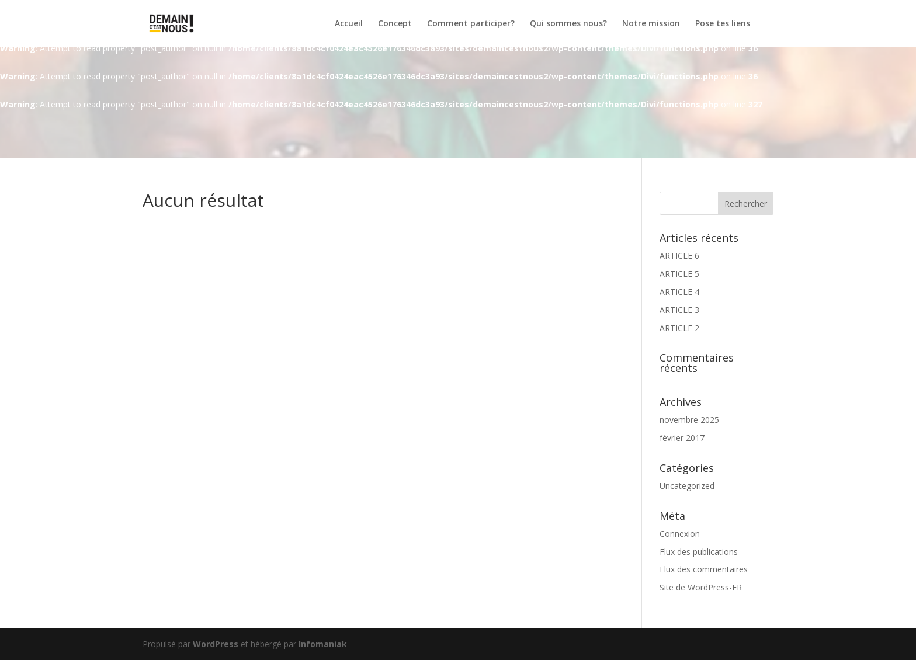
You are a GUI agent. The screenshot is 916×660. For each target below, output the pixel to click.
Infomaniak (323, 643)
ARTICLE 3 (679, 309)
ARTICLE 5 (679, 273)
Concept (395, 24)
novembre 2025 (689, 419)
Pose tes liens (722, 24)
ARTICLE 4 (679, 291)
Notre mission (651, 24)
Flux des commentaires (704, 569)
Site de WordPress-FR (701, 587)
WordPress (215, 643)
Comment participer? (471, 24)
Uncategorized (687, 485)
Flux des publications (699, 551)
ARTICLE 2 (679, 328)
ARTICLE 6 (679, 255)
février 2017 (682, 437)
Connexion (680, 533)
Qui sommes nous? (568, 24)
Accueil (349, 24)
